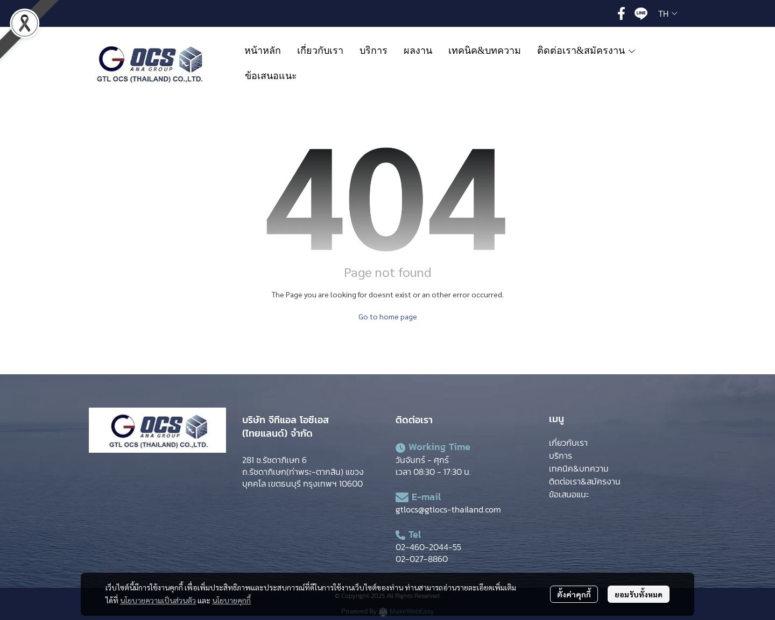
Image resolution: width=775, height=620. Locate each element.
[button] (668, 13)
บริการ (560, 455)
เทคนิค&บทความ (579, 468)
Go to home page (387, 316)
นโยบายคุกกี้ (231, 600)
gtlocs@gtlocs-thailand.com (448, 509)
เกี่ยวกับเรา (568, 442)
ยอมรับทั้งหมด (639, 594)
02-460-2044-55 (428, 546)
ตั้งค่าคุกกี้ (574, 594)
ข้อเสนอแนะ (569, 494)
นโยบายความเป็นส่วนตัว (158, 600)
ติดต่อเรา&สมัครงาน (585, 481)
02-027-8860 (422, 558)
